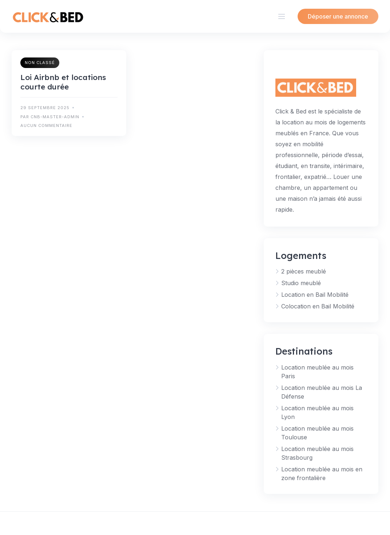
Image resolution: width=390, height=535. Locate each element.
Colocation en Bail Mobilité (317, 306)
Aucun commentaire (46, 125)
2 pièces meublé (303, 271)
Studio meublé (301, 283)
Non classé (40, 62)
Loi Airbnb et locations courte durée (63, 81)
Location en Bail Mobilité (315, 294)
